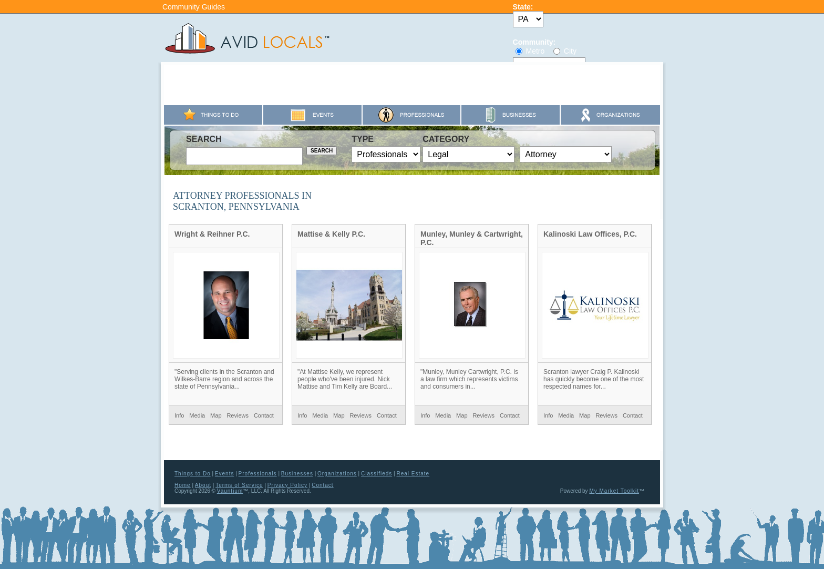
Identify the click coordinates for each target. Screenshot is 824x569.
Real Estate (412, 473)
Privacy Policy (287, 485)
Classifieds (376, 473)
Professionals (258, 473)
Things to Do (192, 473)
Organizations (337, 473)
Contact (264, 415)
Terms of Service (239, 485)
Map (215, 415)
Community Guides (193, 7)
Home (182, 485)
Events (224, 473)
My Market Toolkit (614, 491)
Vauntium (230, 491)
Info (179, 415)
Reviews (237, 415)
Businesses (297, 473)
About (203, 485)
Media (197, 415)
